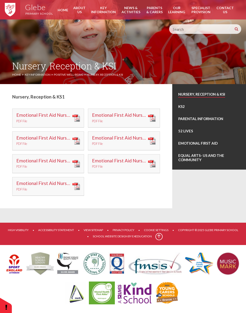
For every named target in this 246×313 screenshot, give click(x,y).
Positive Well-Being (68, 74)
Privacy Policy (123, 230)
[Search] (236, 29)
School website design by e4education (122, 236)
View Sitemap (93, 230)
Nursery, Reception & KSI (105, 74)
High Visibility (18, 230)
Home (16, 74)
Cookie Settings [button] (156, 230)
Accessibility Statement (56, 230)
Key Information (37, 74)
